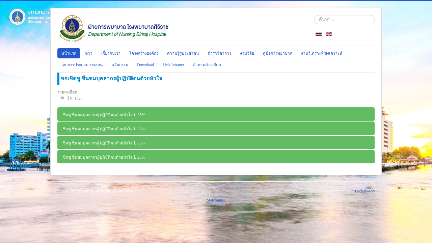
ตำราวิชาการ (219, 53)
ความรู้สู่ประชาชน (183, 53)
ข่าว (88, 53)
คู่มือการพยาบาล (277, 53)
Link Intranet (173, 64)
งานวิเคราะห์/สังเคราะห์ (321, 53)
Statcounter (216, 200)
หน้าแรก (68, 53)
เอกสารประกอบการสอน (82, 64)
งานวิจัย (247, 53)
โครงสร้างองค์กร (143, 53)
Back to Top (365, 191)
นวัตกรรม (119, 64)
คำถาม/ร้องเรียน (207, 64)
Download (145, 64)
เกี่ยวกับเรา (110, 53)
